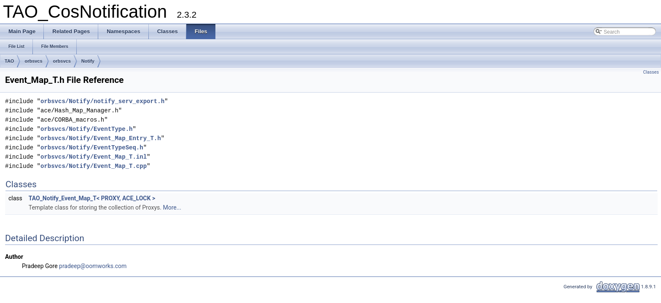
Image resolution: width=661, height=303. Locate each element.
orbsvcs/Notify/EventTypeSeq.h (91, 148)
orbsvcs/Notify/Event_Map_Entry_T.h (100, 138)
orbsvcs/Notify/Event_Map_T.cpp (93, 166)
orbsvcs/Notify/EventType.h (86, 129)
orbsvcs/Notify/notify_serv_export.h (102, 101)
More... (172, 207)
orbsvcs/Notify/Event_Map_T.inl (93, 157)
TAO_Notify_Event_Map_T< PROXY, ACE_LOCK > (92, 198)
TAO (9, 61)
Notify (87, 61)
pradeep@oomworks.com (92, 266)
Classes (651, 72)
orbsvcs (33, 61)
